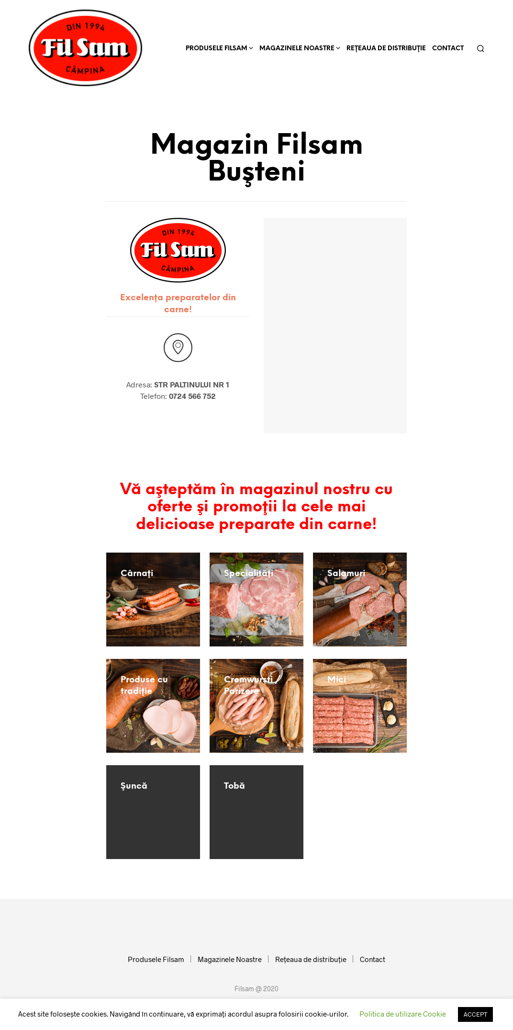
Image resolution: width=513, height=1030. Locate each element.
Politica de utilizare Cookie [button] (402, 1013)
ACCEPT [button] (475, 1014)
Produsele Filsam (216, 48)
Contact (448, 48)
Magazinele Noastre (297, 48)
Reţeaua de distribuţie (386, 48)
